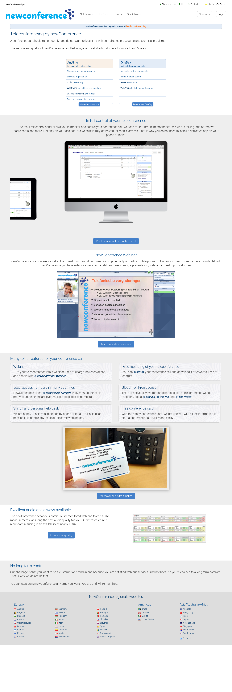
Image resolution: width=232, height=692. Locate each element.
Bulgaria (21, 615)
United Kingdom (107, 636)
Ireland (62, 619)
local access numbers (58, 393)
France (20, 636)
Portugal (104, 612)
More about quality (61, 535)
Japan (186, 619)
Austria (20, 608)
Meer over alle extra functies (116, 496)
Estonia (20, 629)
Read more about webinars (116, 344)
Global (70, 82)
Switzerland (105, 633)
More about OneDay (142, 104)
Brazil (144, 608)
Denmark (21, 626)
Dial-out (80, 93)
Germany (63, 608)
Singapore (187, 626)
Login (221, 14)
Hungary (63, 615)
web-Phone (184, 397)
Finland (20, 633)
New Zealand (189, 622)
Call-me (70, 93)
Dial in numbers (169, 4)
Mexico (145, 615)
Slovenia (104, 622)
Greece (62, 612)
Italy (61, 622)
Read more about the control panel (116, 241)
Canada (145, 612)
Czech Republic (24, 622)
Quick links (133, 14)
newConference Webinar (51, 376)
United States (148, 619)
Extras (102, 14)
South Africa (188, 629)
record (140, 372)
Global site (188, 638)
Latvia (61, 626)
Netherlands (64, 636)
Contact (194, 4)
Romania (104, 615)
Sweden (103, 629)
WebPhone (72, 88)
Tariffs (118, 14)
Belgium (21, 612)
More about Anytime (89, 104)
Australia (187, 608)
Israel (185, 615)
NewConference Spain (16, 4)
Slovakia (104, 619)
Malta (61, 633)
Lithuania (63, 629)
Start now (204, 14)
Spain (102, 626)
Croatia (20, 619)
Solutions (85, 14)
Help (183, 4)
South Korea (188, 633)
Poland (103, 608)
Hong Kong (188, 612)
